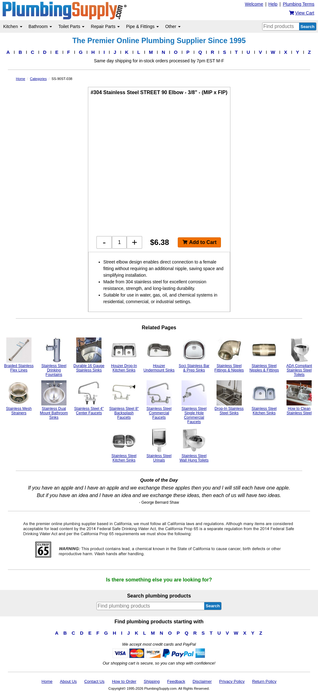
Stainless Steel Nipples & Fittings (264, 354)
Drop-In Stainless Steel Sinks (229, 397)
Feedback (176, 681)
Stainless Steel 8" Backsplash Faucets (124, 400)
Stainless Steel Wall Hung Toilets (194, 445)
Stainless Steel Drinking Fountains (53, 357)
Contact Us (94, 681)
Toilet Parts (71, 26)
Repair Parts (105, 26)
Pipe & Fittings (142, 26)
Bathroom (40, 26)
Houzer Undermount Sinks (159, 354)
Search (308, 26)
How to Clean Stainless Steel (299, 397)
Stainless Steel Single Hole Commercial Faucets (194, 402)
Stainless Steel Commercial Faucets (159, 400)
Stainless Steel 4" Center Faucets (89, 397)
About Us (68, 681)
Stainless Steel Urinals (159, 445)
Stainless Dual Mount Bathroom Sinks (54, 400)
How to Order (124, 681)
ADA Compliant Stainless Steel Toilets (299, 357)
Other (173, 26)
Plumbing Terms (298, 4)
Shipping (152, 681)
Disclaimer (202, 681)
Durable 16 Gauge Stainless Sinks (88, 354)
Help (273, 4)
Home (47, 681)
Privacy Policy (232, 681)
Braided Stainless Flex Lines (18, 354)
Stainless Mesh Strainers (19, 397)
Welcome (254, 4)
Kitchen (12, 26)
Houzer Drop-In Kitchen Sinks (124, 354)
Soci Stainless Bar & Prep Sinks (194, 354)
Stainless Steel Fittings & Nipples (229, 354)
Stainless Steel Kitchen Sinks (264, 397)
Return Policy (264, 681)
